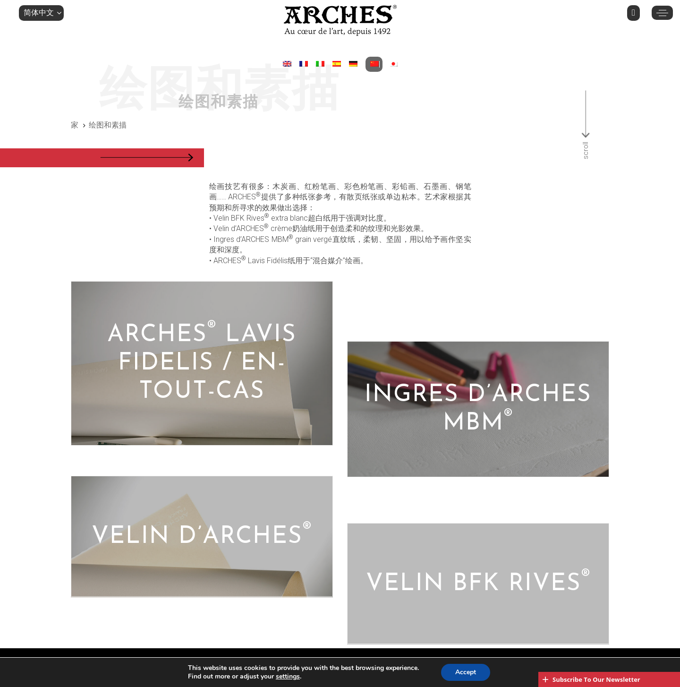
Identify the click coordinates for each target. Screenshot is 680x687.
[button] (41, 12)
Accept (465, 672)
